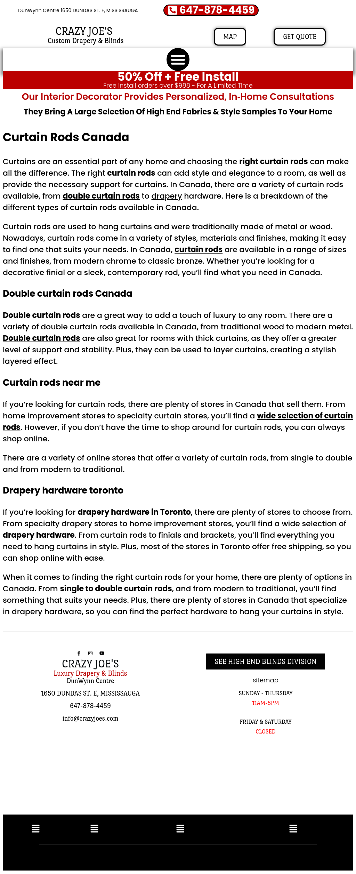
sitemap (265, 680)
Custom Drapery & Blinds (86, 41)
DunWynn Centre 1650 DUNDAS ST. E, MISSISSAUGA (78, 10)
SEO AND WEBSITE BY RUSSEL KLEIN (252, 856)
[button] (178, 59)
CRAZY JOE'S (83, 31)
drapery (167, 196)
